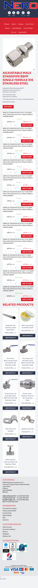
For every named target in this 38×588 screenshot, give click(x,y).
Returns (5, 531)
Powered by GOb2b (28, 567)
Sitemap (25, 565)
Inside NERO (22, 32)
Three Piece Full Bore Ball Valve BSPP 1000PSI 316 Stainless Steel (10, 397)
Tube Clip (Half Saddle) (10, 430)
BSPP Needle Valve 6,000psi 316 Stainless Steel (10, 462)
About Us (6, 520)
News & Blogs (7, 515)
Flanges (20, 24)
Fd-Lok (13, 32)
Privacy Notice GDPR (9, 511)
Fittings (6, 24)
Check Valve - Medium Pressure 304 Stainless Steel (27, 397)
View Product (10, 338)
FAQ (4, 517)
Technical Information (10, 508)
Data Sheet (8, 107)
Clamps (7, 28)
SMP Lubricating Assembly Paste (27, 327)
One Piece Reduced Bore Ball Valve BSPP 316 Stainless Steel (10, 362)
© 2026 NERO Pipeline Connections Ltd (14, 567)
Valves (13, 24)
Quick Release (16, 28)
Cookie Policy (7, 513)
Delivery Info (7, 536)
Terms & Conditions (9, 529)
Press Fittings (28, 28)
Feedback (6, 534)
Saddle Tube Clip (27, 429)
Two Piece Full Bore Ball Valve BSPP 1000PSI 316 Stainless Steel (27, 362)
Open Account (7, 527)
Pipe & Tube (29, 24)
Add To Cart (27, 125)
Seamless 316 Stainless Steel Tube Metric (10, 328)
